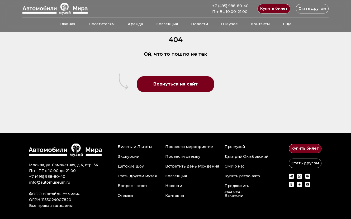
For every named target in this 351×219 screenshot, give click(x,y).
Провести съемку (182, 156)
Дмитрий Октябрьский (246, 156)
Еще (287, 24)
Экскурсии (128, 156)
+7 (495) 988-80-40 (230, 5)
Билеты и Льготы (135, 146)
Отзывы (125, 195)
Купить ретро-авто (242, 176)
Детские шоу (131, 166)
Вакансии (234, 195)
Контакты (260, 24)
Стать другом (312, 8)
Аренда (135, 24)
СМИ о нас (234, 166)
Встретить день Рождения (192, 166)
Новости (199, 24)
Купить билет (274, 8)
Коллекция (167, 24)
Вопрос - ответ (132, 185)
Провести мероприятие (189, 146)
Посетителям (102, 24)
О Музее (229, 24)
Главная (67, 24)
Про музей (235, 146)
